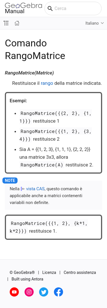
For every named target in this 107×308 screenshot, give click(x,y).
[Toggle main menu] (104, 8)
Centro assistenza (80, 272)
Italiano (92, 23)
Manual (23, 8)
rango (47, 83)
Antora (37, 279)
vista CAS (35, 188)
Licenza (49, 272)
